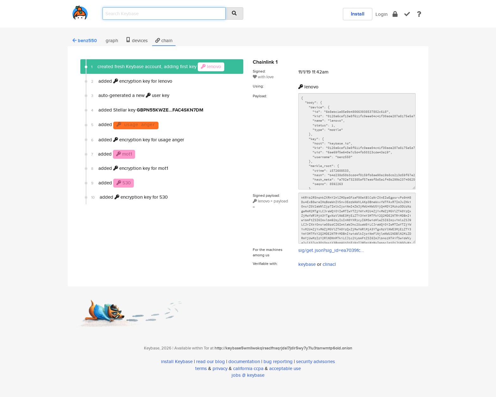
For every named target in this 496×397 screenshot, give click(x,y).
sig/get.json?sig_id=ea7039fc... (331, 250)
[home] (80, 11)
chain (163, 40)
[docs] (419, 14)
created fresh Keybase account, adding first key (157, 66)
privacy (220, 368)
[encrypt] (395, 14)
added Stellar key (147, 109)
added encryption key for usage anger (137, 139)
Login (381, 14)
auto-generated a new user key (130, 95)
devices (137, 40)
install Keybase (177, 361)
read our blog (210, 361)
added (124, 125)
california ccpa (248, 368)
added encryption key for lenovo (131, 81)
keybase (307, 264)
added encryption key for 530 (129, 197)
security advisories (315, 361)
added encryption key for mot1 (129, 168)
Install (357, 13)
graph (111, 40)
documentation (244, 361)
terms (201, 368)
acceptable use (285, 368)
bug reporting (278, 361)
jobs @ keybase (248, 375)
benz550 (84, 40)
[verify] (407, 14)
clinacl (329, 264)
